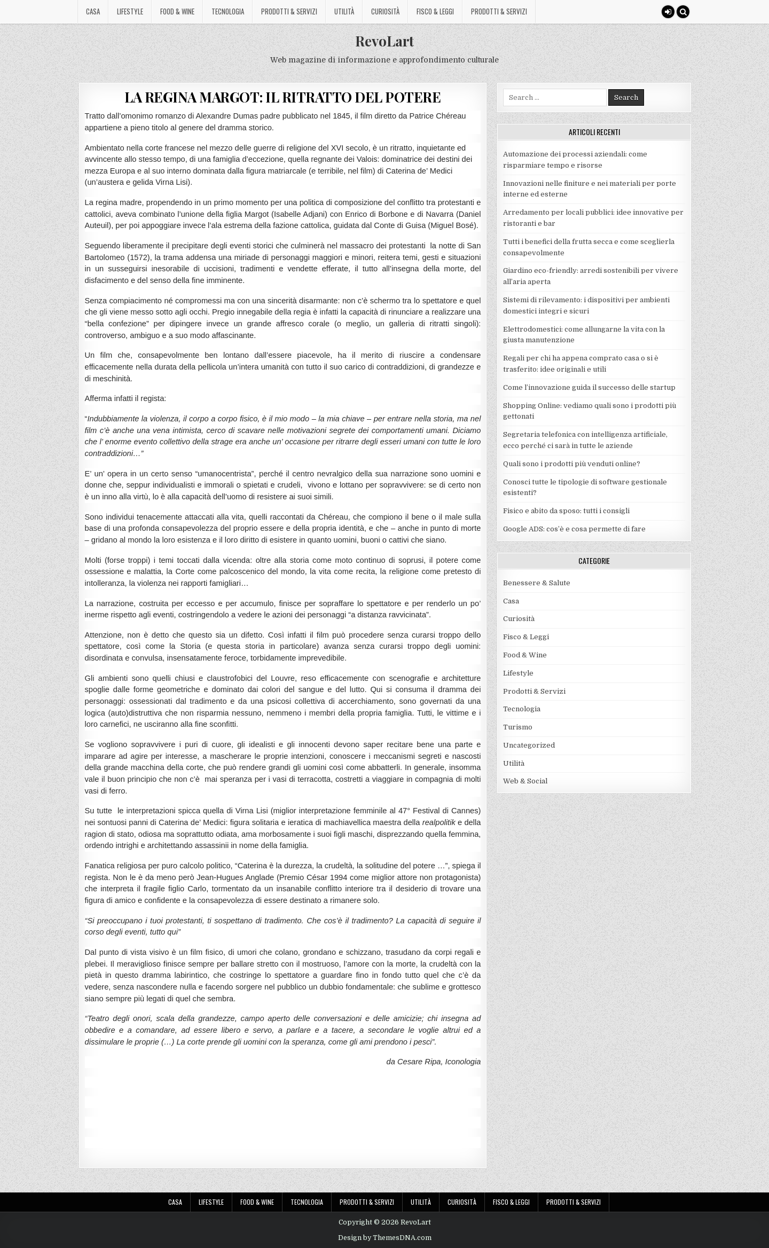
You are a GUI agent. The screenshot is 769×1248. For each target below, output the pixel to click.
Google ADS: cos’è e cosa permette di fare (574, 529)
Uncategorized (529, 745)
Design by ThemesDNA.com (384, 1238)
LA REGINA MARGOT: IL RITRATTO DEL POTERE (282, 97)
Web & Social (525, 781)
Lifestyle (130, 11)
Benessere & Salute (536, 583)
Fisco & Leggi (435, 11)
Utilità (344, 11)
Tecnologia (227, 11)
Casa (93, 11)
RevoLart (384, 41)
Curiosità (385, 11)
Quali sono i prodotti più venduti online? (571, 464)
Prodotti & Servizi (289, 11)
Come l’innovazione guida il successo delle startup (589, 387)
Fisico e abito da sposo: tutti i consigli (566, 511)
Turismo (517, 727)
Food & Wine (177, 11)
